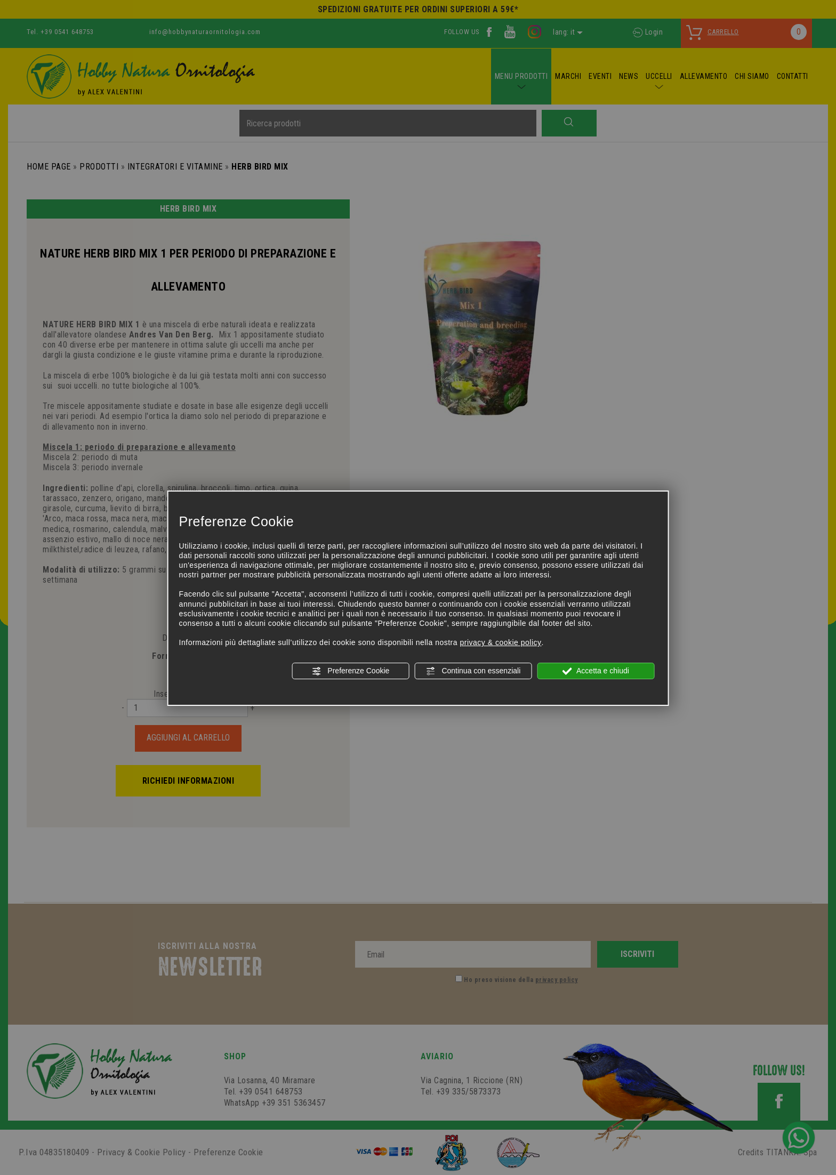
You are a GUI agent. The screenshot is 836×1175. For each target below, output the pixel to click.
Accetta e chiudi (595, 671)
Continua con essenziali (473, 671)
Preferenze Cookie (350, 671)
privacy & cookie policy (500, 642)
